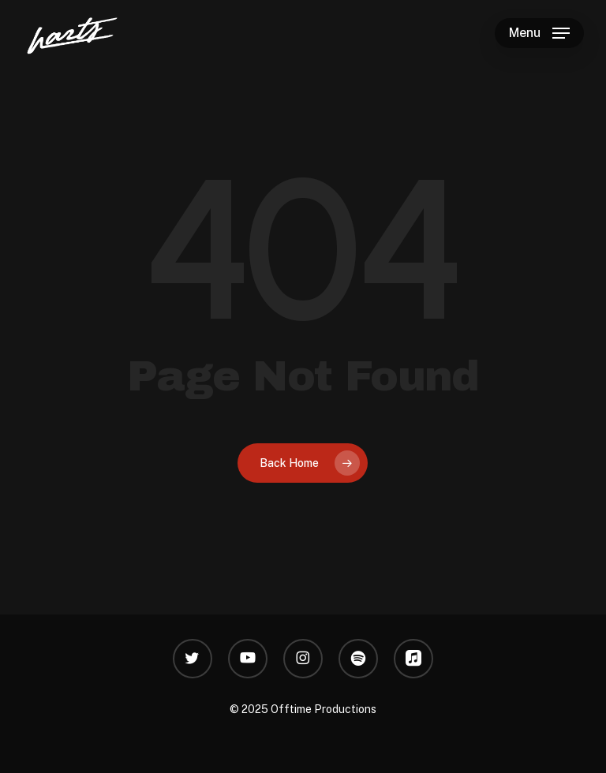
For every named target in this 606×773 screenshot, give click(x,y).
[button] (539, 33)
